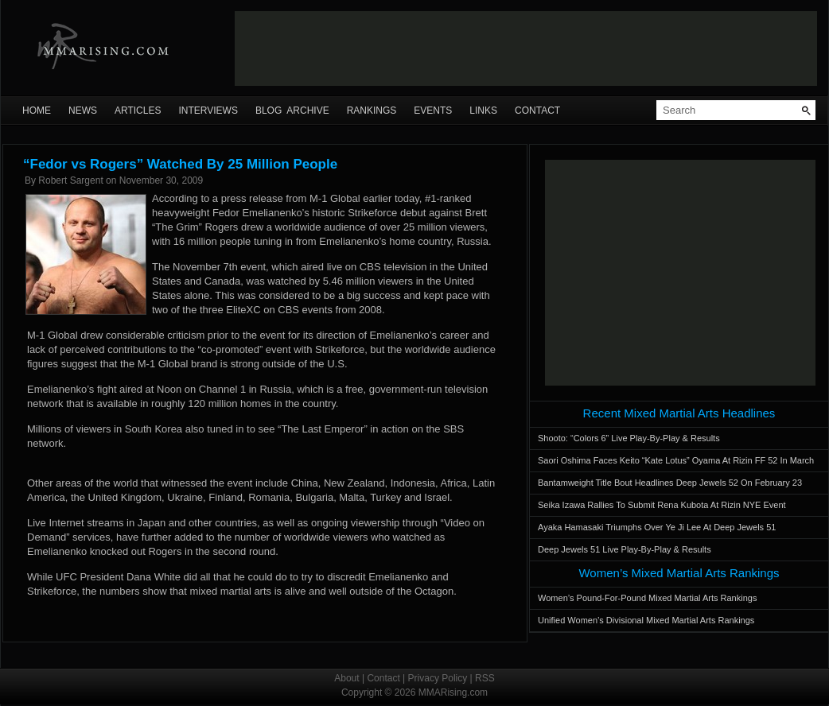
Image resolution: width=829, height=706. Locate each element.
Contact (537, 110)
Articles (138, 110)
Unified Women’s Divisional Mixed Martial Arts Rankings (646, 620)
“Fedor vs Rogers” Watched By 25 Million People (180, 164)
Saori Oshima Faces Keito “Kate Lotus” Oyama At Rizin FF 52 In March (676, 460)
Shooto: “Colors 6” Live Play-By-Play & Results (629, 438)
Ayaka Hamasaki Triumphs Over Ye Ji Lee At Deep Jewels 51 (657, 527)
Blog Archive (292, 110)
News (82, 110)
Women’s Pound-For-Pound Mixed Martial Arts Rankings (647, 598)
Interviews (207, 110)
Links (483, 110)
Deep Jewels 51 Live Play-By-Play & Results (624, 549)
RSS (485, 678)
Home (36, 110)
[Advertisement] (680, 272)
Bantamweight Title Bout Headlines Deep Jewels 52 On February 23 (670, 482)
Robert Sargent (70, 180)
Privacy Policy (438, 678)
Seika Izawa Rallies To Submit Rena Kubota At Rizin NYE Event (662, 505)
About (346, 678)
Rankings (372, 110)
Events (433, 110)
